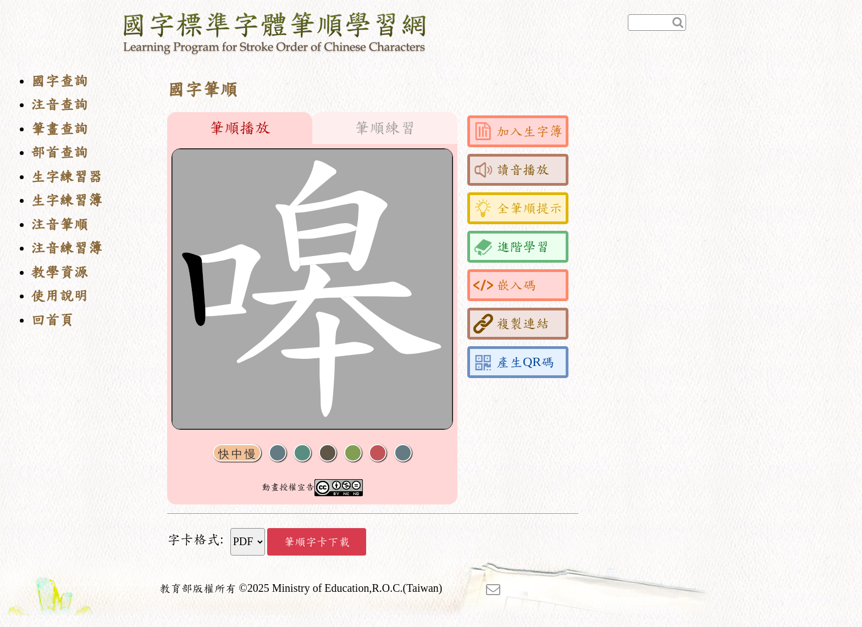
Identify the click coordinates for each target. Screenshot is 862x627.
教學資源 (59, 272)
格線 (377, 453)
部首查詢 (59, 152)
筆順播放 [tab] (239, 128)
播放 (302, 453)
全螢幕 (403, 453)
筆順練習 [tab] (385, 128)
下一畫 (327, 453)
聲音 (277, 453)
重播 (353, 453)
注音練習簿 (66, 248)
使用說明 (59, 296)
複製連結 (511, 324)
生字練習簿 (66, 200)
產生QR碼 (513, 362)
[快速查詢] (657, 22)
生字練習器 (66, 177)
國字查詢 (59, 81)
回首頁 (52, 320)
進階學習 (511, 247)
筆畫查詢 (59, 129)
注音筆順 (59, 224)
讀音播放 (511, 170)
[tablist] (312, 128)
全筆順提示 (517, 208)
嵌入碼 (504, 285)
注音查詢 (59, 105)
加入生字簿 (517, 131)
